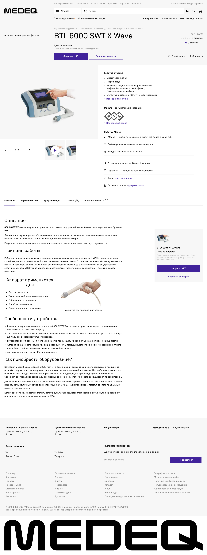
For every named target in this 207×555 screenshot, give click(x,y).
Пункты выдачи (63, 493)
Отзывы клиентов (15, 489)
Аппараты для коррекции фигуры (109, 29)
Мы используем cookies (166, 477)
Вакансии (11, 496)
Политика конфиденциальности (171, 481)
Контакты (136, 4)
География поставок (164, 473)
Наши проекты (98, 4)
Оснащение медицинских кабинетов (124, 496)
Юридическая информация (168, 489)
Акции (108, 489)
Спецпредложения (64, 18)
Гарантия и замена (65, 473)
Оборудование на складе (91, 18)
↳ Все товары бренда (115, 123)
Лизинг (59, 489)
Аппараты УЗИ (150, 18)
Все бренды (111, 493)
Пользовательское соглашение (170, 485)
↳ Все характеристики (116, 99)
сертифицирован (124, 178)
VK (7, 453)
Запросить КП (70, 56)
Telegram (59, 456)
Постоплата (61, 485)
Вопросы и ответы (114, 473)
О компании (82, 4)
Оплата (59, 481)
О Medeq (10, 473)
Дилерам (109, 481)
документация (136, 185)
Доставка (112, 4)
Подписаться (186, 460)
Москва (63, 4)
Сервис (59, 477)
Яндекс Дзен (12, 456)
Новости (10, 481)
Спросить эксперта (106, 56)
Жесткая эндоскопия (191, 18)
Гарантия (124, 4)
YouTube (59, 453)
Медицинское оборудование (65, 29)
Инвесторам (111, 477)
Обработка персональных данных (172, 493)
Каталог (109, 485)
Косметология (169, 18)
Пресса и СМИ (13, 485)
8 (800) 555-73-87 (179, 4)
